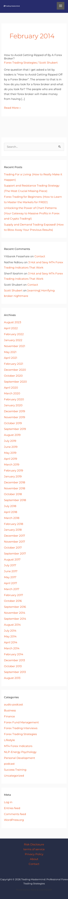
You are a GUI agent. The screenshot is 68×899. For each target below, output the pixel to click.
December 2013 (14, 660)
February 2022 (14, 334)
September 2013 (15, 672)
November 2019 (14, 417)
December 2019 (14, 411)
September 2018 (15, 500)
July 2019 (10, 441)
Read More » (12, 107)
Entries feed (12, 808)
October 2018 (13, 494)
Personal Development (19, 758)
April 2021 (10, 357)
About (34, 859)
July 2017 (10, 565)
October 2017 (13, 547)
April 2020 (11, 387)
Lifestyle (9, 740)
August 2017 (12, 559)
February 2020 (14, 399)
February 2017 (13, 595)
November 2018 (14, 488)
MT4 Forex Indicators (18, 746)
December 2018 (14, 482)
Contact (39, 256)
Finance (9, 716)
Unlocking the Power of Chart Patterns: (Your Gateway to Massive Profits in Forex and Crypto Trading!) (31, 213)
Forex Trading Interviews (20, 728)
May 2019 (10, 452)
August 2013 (12, 678)
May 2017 (10, 577)
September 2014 (15, 618)
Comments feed (15, 814)
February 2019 (13, 470)
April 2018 (10, 512)
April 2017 (10, 583)
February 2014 (13, 654)
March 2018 (11, 518)
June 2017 (10, 571)
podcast (9, 763)
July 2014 (10, 630)
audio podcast (13, 704)
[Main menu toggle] (60, 6)
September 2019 (15, 429)
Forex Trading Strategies (20, 62)
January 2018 (13, 529)
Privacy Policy (34, 854)
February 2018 (13, 524)
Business (10, 710)
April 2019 (10, 458)
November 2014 (14, 612)
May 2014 (10, 636)
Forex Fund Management (21, 722)
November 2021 (14, 346)
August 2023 (12, 322)
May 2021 (10, 352)
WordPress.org (14, 820)
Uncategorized (14, 775)
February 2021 (13, 363)
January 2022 (13, 340)
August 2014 (12, 624)
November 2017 (14, 541)
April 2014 (10, 642)
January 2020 (13, 405)
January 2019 (13, 476)
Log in (8, 802)
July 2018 (10, 506)
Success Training (15, 769)
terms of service (34, 849)
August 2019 (12, 435)
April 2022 (11, 328)
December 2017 (14, 535)
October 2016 (13, 601)
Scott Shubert (13, 290)
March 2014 (11, 648)
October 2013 (13, 666)
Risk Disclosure (34, 844)
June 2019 (10, 447)
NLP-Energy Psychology (20, 752)
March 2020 (12, 393)
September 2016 (15, 606)
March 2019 (11, 464)
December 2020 (15, 369)
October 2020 (13, 375)
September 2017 (15, 553)
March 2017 (11, 589)
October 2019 (13, 423)
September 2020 (15, 381)
